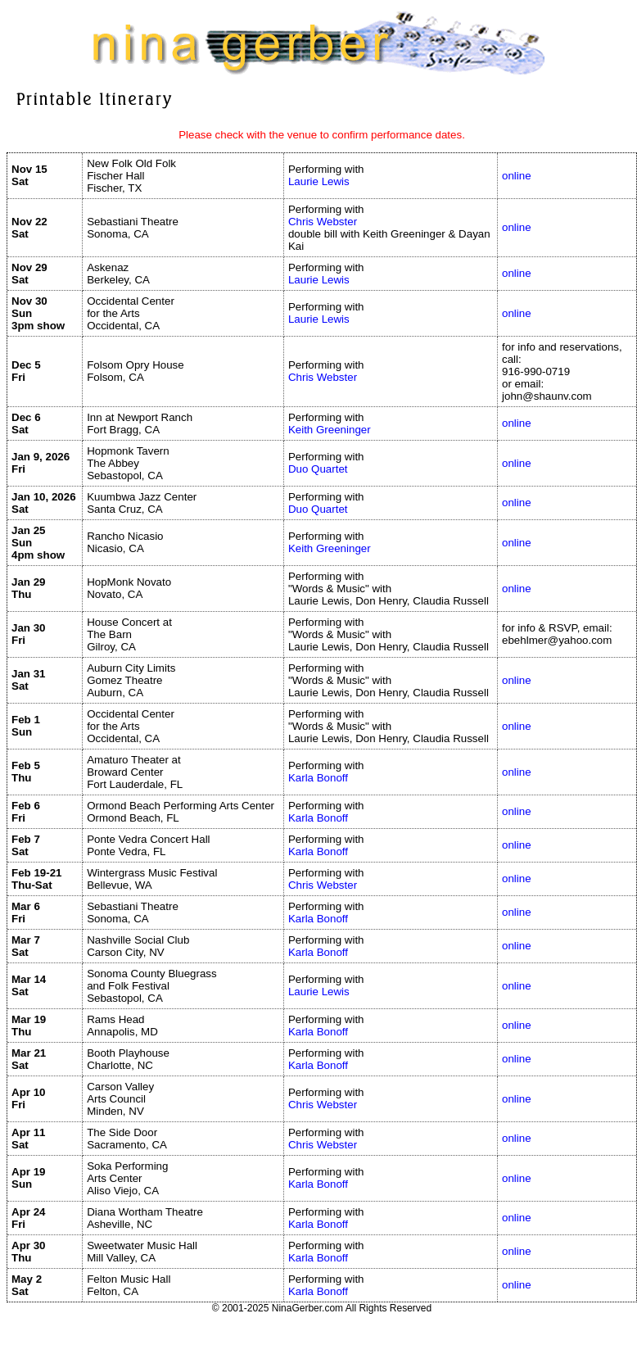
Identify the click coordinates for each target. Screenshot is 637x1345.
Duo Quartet (318, 469)
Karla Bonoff (318, 778)
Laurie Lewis (319, 181)
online (516, 176)
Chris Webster (322, 221)
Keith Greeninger (329, 429)
